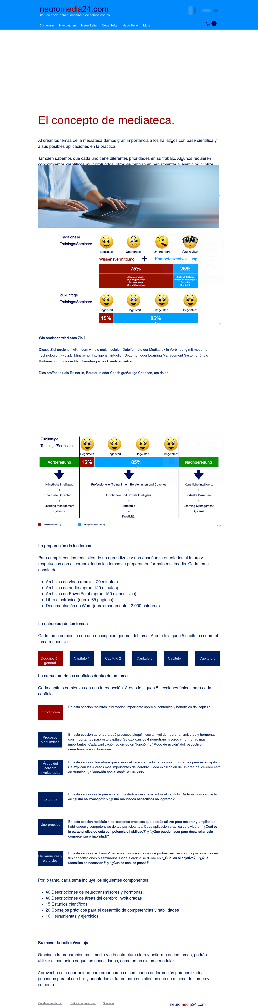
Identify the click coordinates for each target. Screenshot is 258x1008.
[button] (68, 24)
